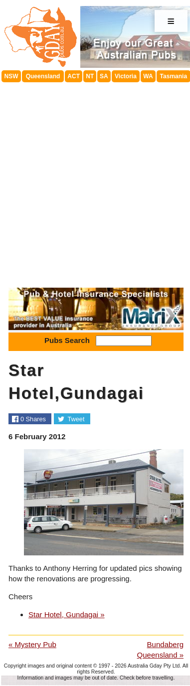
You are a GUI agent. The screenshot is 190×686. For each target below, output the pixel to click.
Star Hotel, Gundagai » (66, 614)
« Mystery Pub (32, 644)
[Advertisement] (94, 181)
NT (90, 76)
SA (104, 76)
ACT (73, 76)
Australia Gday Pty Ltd (154, 666)
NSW (11, 76)
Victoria (126, 76)
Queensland (43, 76)
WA (148, 76)
